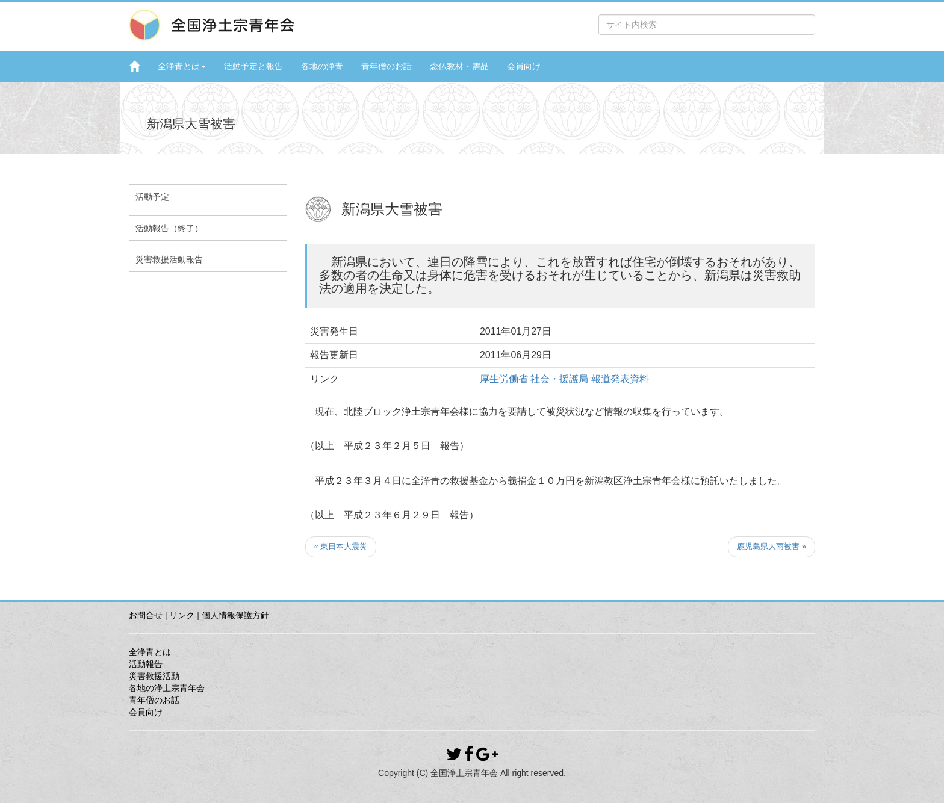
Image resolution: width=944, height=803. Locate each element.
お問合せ (146, 615)
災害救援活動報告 (169, 259)
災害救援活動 (154, 676)
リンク (181, 615)
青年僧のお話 (386, 66)
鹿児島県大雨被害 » (771, 546)
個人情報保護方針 (235, 615)
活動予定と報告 (253, 66)
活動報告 (146, 664)
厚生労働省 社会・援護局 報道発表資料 (564, 379)
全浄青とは (182, 66)
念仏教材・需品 (459, 66)
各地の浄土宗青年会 (167, 688)
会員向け (524, 66)
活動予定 (152, 197)
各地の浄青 (322, 66)
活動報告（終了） (169, 228)
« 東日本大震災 (341, 546)
